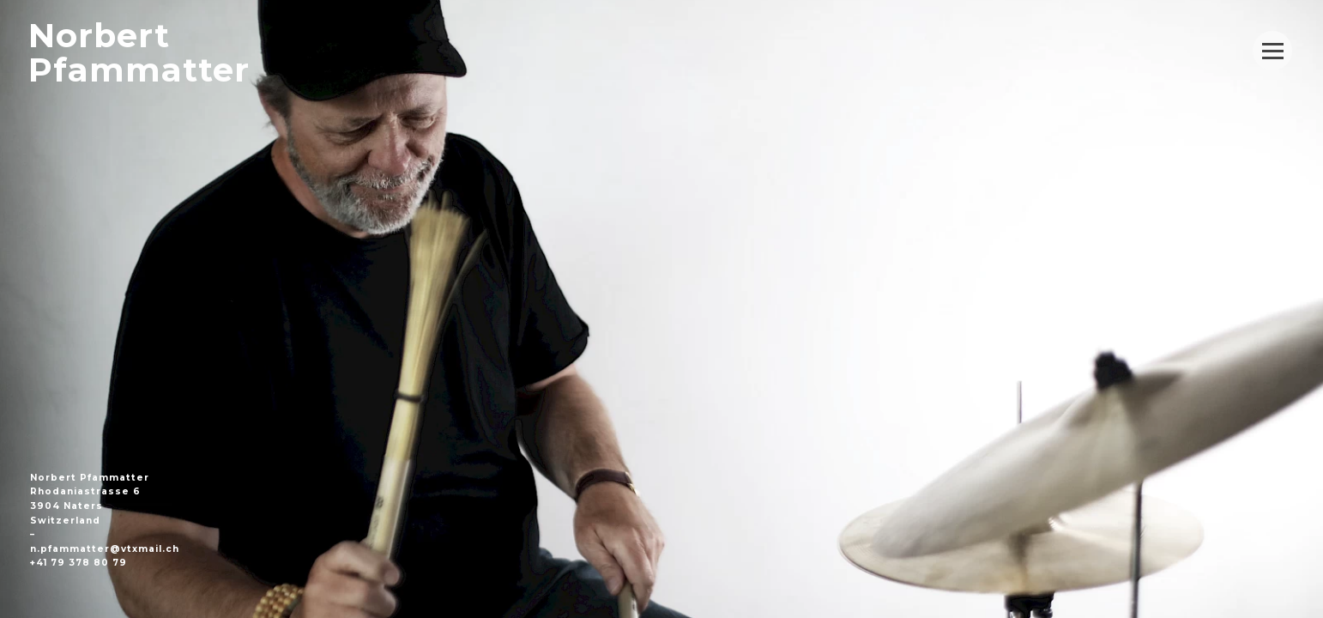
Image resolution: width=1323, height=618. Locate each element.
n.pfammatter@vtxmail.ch (104, 548)
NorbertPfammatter (139, 52)
